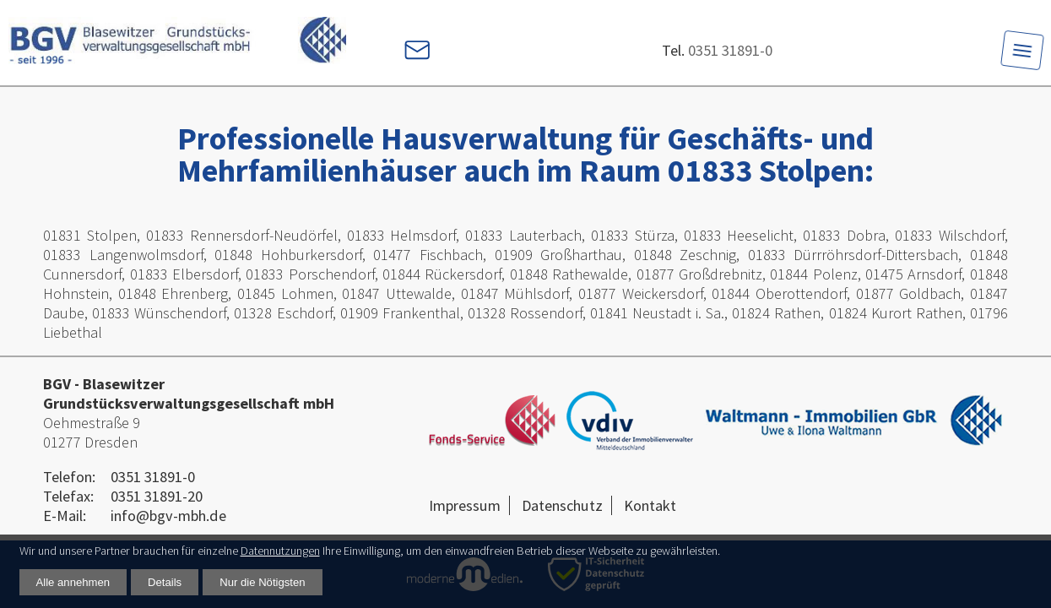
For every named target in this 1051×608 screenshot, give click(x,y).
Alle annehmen (73, 582)
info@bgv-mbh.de (168, 515)
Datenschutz (562, 505)
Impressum (465, 505)
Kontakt (650, 505)
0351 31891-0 (730, 50)
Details (164, 582)
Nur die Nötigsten (262, 582)
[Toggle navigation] (1022, 50)
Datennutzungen (280, 550)
